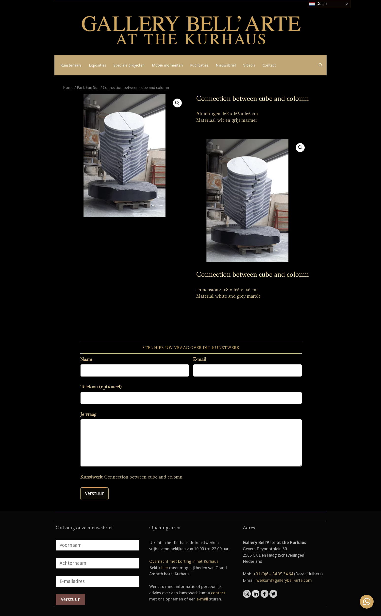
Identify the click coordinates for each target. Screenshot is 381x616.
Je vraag (88, 414)
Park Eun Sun (88, 87)
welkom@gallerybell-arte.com (284, 580)
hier (164, 567)
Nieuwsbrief (226, 65)
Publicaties (199, 65)
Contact (269, 65)
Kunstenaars (71, 65)
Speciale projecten (129, 65)
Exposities (97, 65)
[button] (177, 103)
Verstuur (94, 493)
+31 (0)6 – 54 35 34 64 (273, 573)
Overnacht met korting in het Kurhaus (183, 561)
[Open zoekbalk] (321, 65)
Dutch (318, 4)
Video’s (249, 65)
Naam (86, 359)
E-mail (199, 359)
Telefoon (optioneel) (101, 387)
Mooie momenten (167, 65)
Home (68, 87)
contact (218, 592)
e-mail (202, 599)
